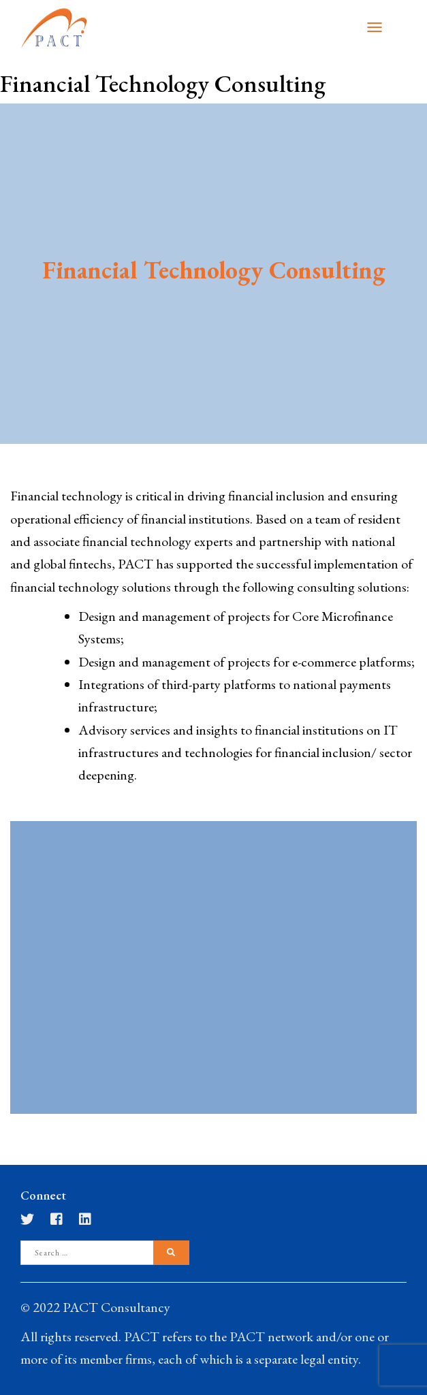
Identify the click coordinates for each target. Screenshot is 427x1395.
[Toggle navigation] (374, 27)
